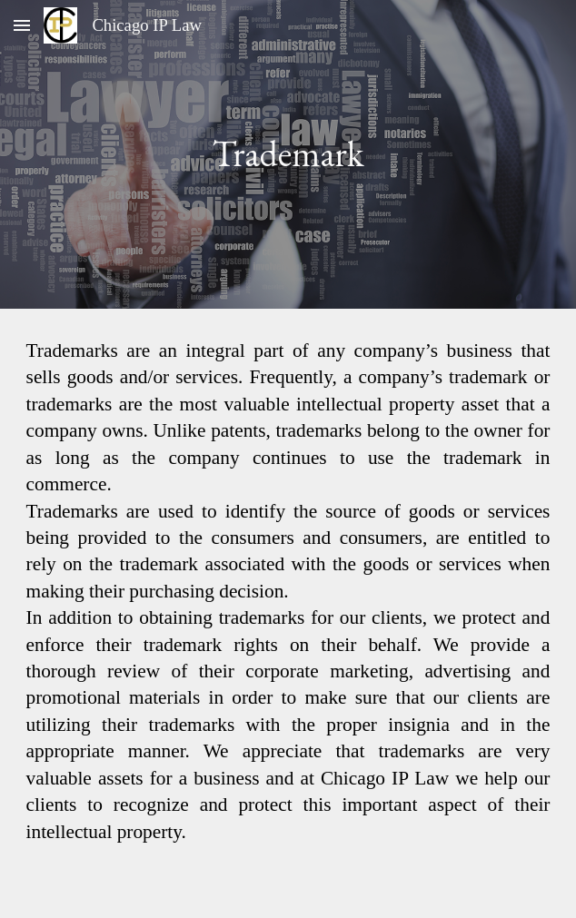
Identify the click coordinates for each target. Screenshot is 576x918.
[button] (22, 25)
